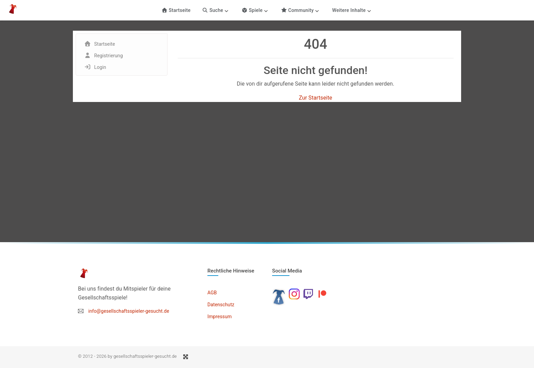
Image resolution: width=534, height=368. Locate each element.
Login (100, 67)
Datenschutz (220, 304)
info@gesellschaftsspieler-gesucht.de (128, 311)
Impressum (219, 316)
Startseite (175, 10)
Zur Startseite (315, 97)
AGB (212, 292)
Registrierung (108, 55)
